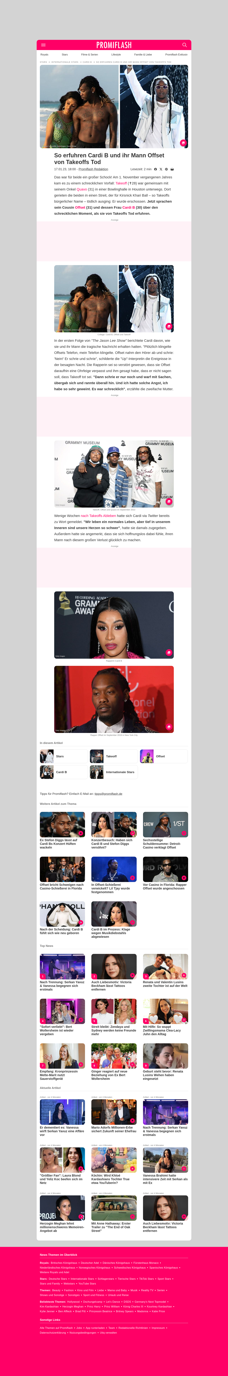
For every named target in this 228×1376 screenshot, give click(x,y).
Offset (80, 207)
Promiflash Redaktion (93, 169)
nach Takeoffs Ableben (98, 516)
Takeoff (121, 183)
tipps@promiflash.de (108, 793)
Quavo (82, 189)
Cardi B (128, 207)
